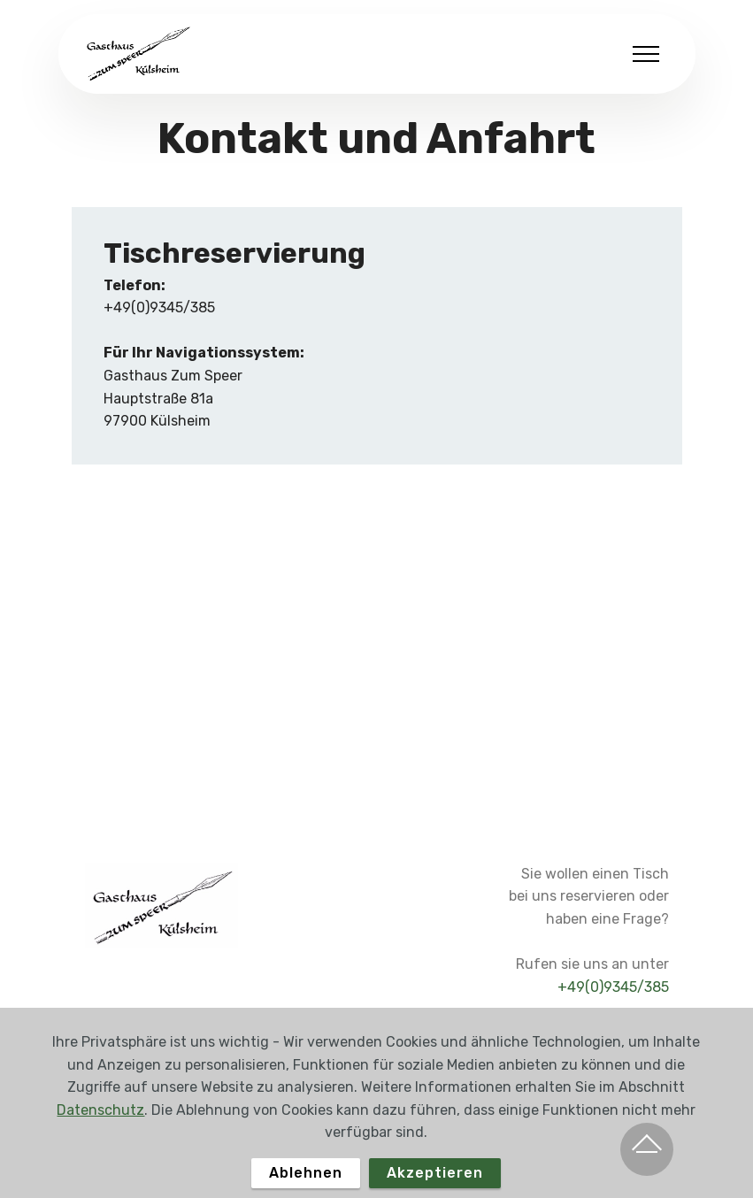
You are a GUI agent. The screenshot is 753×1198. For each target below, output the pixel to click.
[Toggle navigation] (646, 54)
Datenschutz (100, 1136)
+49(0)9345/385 (613, 987)
